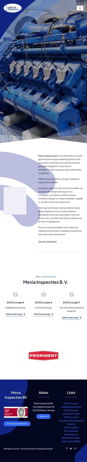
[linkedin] (71, 448)
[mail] (75, 448)
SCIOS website (71, 427)
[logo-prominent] (43, 357)
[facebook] (67, 448)
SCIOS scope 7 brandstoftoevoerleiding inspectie (71, 420)
